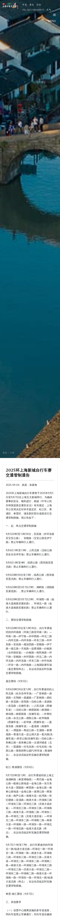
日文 (38, 4)
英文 (31, 4)
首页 (5, 456)
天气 (48, 9)
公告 (12, 456)
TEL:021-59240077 (33, 9)
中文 (24, 4)
